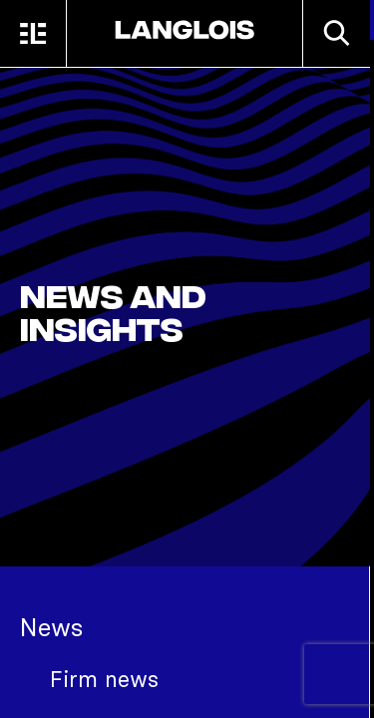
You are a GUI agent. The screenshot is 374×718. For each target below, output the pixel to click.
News (51, 627)
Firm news (104, 679)
